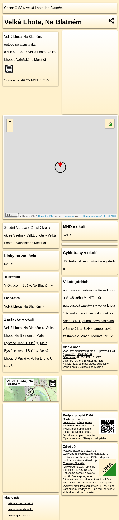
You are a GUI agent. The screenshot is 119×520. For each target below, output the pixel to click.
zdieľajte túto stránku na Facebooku (77, 424)
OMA (18, 8)
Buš (25, 285)
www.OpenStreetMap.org (78, 453)
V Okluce (11, 285)
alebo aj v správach (19, 515)
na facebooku (74, 421)
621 (7, 264)
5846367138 (84, 354)
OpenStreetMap (46, 216)
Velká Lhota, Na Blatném (44, 8)
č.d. (9, 52)
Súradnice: (12, 80)
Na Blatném (41, 285)
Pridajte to (84, 489)
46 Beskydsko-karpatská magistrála (89, 261)
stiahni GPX (70, 360)
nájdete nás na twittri (20, 503)
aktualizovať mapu (85, 351)
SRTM (102, 485)
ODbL (94, 457)
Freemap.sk (68, 216)
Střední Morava (15, 227)
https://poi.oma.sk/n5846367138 (99, 216)
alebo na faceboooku (20, 509)
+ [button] (10, 122)
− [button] (10, 128)
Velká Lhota (35, 235)
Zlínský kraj (39, 227)
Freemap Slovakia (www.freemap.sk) (74, 465)
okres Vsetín (13, 235)
